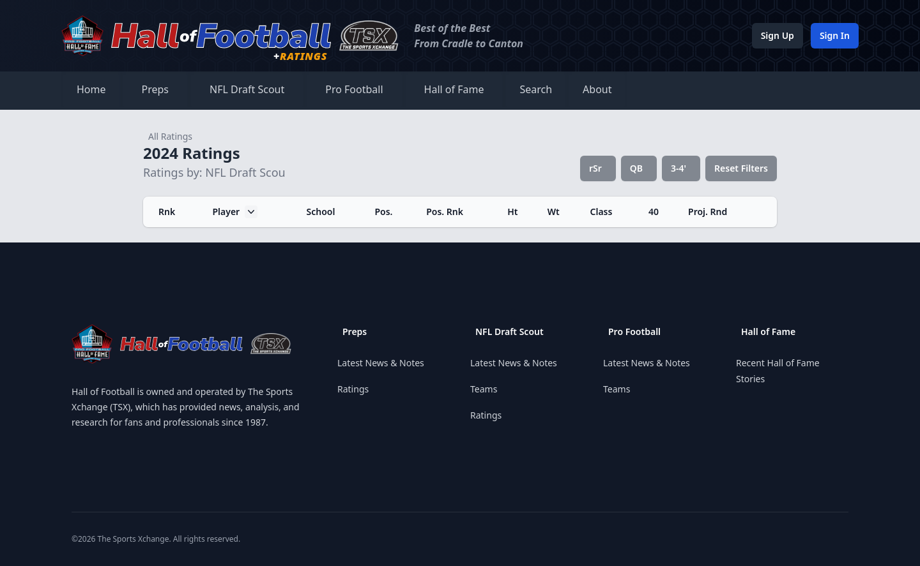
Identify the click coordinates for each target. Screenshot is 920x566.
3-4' (678, 168)
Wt (554, 211)
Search (535, 89)
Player (235, 211)
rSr (595, 168)
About (597, 89)
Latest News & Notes (380, 363)
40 (653, 211)
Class (601, 211)
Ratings (353, 389)
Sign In (835, 35)
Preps (155, 89)
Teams (483, 389)
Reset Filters (741, 168)
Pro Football (354, 89)
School (321, 211)
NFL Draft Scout (247, 89)
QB (636, 168)
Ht (512, 211)
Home (91, 89)
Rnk (166, 211)
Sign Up (777, 35)
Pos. (383, 211)
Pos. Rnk (444, 211)
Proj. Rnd (707, 211)
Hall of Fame (454, 89)
